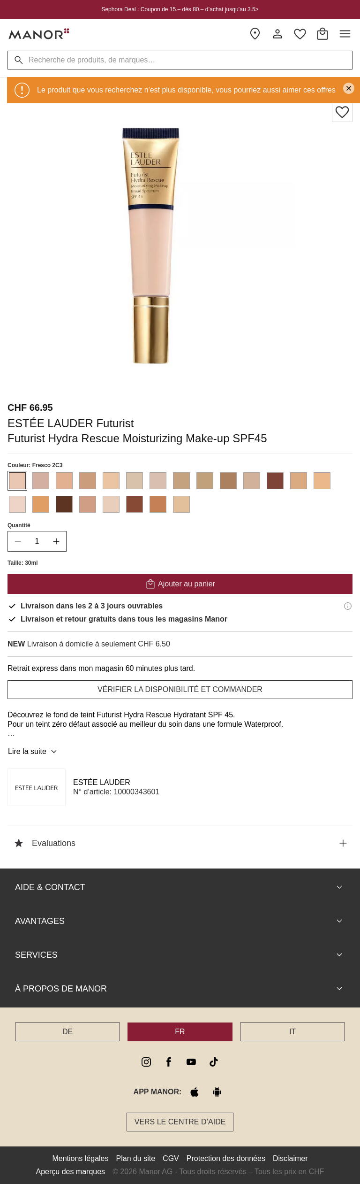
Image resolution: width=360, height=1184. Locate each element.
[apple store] (194, 1092)
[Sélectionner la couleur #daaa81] (298, 480)
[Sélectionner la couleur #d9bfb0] (158, 480)
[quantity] (37, 541)
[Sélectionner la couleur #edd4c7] (17, 504)
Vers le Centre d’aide (180, 1122)
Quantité (19, 525)
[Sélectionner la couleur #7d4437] (275, 480)
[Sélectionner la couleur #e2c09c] (181, 504)
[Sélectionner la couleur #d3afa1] (40, 480)
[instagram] (146, 1062)
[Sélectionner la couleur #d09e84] (87, 504)
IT (292, 1032)
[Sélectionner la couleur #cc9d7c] (87, 480)
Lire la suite (34, 751)
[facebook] (168, 1062)
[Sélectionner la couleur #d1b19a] (251, 480)
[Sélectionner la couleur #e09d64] (40, 504)
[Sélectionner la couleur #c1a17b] (204, 480)
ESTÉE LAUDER (101, 782)
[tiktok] (213, 1062)
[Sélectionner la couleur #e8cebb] (111, 504)
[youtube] (191, 1062)
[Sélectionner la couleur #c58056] (158, 504)
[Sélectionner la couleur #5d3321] (64, 504)
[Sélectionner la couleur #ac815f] (228, 480)
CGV (171, 1158)
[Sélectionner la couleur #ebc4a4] (111, 480)
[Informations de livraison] (347, 606)
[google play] (217, 1092)
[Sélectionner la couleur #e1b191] (64, 480)
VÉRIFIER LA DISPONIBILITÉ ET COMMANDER (180, 689)
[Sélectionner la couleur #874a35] (134, 504)
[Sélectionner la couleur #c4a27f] (181, 480)
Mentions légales (80, 1158)
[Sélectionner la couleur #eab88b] (322, 480)
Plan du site (136, 1158)
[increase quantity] (56, 541)
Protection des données (226, 1158)
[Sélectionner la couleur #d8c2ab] (134, 480)
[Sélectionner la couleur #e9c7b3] (17, 480)
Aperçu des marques (70, 1172)
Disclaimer (290, 1158)
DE (67, 1032)
